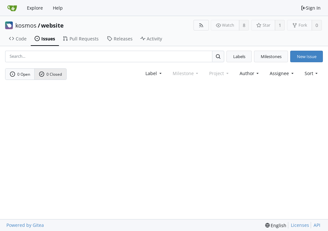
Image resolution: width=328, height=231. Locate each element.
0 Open (20, 74)
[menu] (311, 73)
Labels (239, 56)
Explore (35, 8)
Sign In (311, 8)
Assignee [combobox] (282, 73)
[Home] (12, 8)
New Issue (306, 56)
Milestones (271, 56)
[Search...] (218, 56)
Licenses (300, 225)
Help (58, 8)
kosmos (26, 25)
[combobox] (154, 73)
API (317, 225)
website (52, 25)
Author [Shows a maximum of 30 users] (250, 73)
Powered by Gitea (25, 225)
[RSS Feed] (201, 25)
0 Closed (50, 74)
